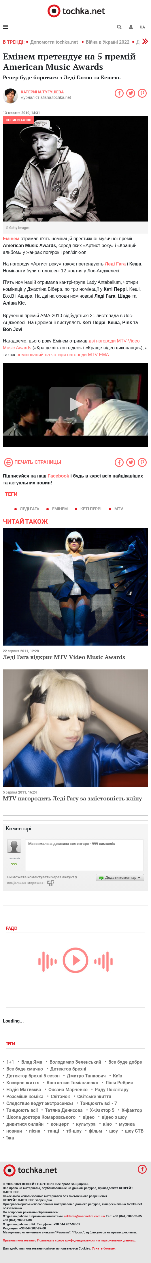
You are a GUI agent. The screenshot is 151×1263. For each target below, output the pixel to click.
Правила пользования (19, 1240)
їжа (10, 1138)
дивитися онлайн (25, 1124)
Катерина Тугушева (42, 92)
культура (86, 1124)
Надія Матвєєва (23, 1089)
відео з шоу (114, 1117)
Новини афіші (18, 120)
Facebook (58, 475)
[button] (131, 27)
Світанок (60, 1096)
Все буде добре (125, 1062)
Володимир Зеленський (75, 1062)
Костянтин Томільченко (72, 1082)
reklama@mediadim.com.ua (84, 1216)
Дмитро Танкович (86, 1076)
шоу (113, 1131)
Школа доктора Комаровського (41, 1117)
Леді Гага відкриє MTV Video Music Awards (64, 657)
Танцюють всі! (22, 1110)
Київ (117, 1076)
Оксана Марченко (68, 1089)
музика (127, 1124)
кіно (107, 1124)
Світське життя (94, 1096)
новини (14, 1131)
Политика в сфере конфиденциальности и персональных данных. (86, 1240)
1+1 (10, 1062)
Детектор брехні (68, 1069)
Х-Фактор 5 (102, 1110)
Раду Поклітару (112, 1089)
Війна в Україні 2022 (107, 42)
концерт (60, 1124)
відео (89, 1117)
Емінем (60, 509)
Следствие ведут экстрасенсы (39, 1103)
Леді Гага (29, 509)
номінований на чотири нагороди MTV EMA (62, 354)
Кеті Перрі (90, 509)
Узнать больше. (104, 1248)
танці (53, 1131)
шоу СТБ (134, 1131)
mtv (118, 509)
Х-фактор (132, 1110)
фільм (95, 1131)
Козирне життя (22, 1082)
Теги (11, 1043)
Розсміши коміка (25, 1096)
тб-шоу (74, 1131)
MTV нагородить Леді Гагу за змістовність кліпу (72, 798)
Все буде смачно (24, 1069)
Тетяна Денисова (64, 1110)
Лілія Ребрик (119, 1082)
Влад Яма (31, 1062)
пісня (34, 1131)
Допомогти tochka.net (54, 42)
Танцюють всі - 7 (98, 1103)
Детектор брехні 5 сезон (33, 1076)
